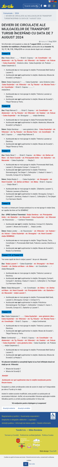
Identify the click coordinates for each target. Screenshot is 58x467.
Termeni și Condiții (12, 435)
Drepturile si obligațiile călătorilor (14, 420)
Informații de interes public (25, 423)
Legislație (32, 420)
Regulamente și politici (10, 416)
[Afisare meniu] (54, 6)
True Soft (52, 451)
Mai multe (32, 464)
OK (26, 464)
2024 (17, 13)
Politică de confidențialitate (30, 435)
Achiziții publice (8, 423)
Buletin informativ (44, 423)
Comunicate (8, 13)
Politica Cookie (47, 435)
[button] (31, 6)
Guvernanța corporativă (29, 416)
